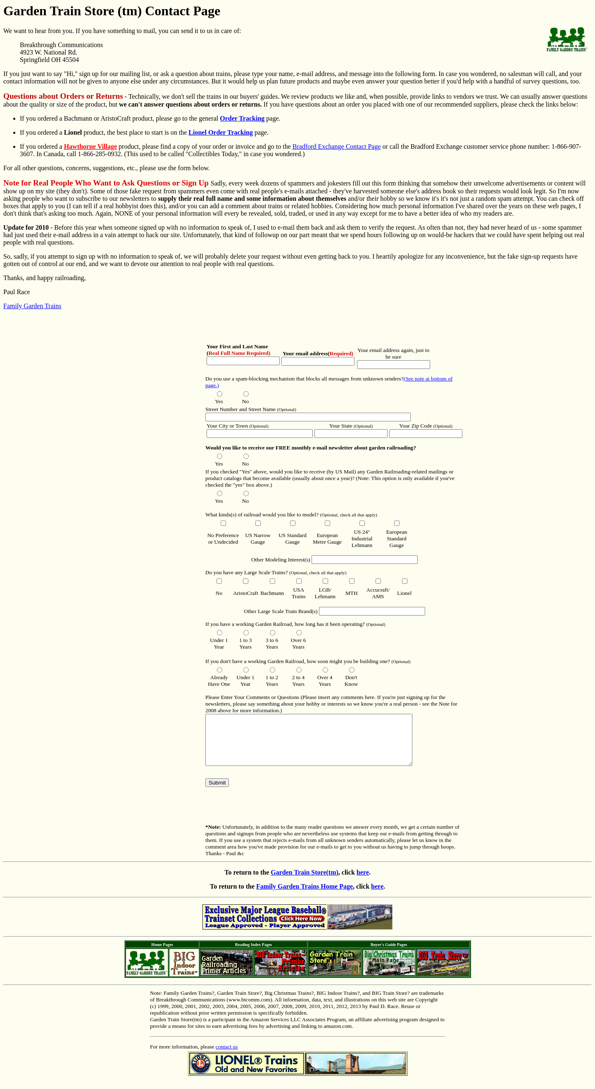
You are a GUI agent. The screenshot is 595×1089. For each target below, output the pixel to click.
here (363, 882)
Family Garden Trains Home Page (304, 896)
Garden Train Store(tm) (304, 882)
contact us (227, 1056)
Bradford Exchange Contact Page (337, 146)
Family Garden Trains (32, 305)
